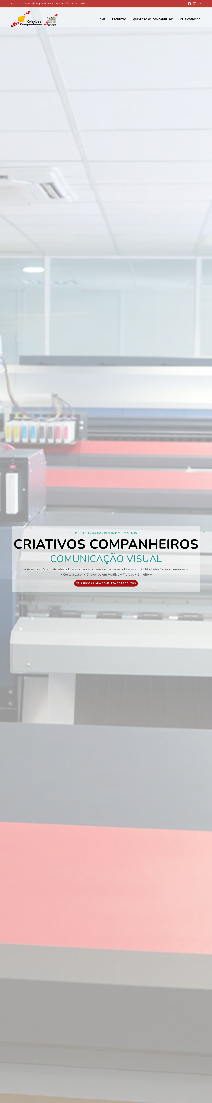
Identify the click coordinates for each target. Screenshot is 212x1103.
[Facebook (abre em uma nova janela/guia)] (189, 4)
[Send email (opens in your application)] (199, 4)
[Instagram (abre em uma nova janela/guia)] (194, 4)
